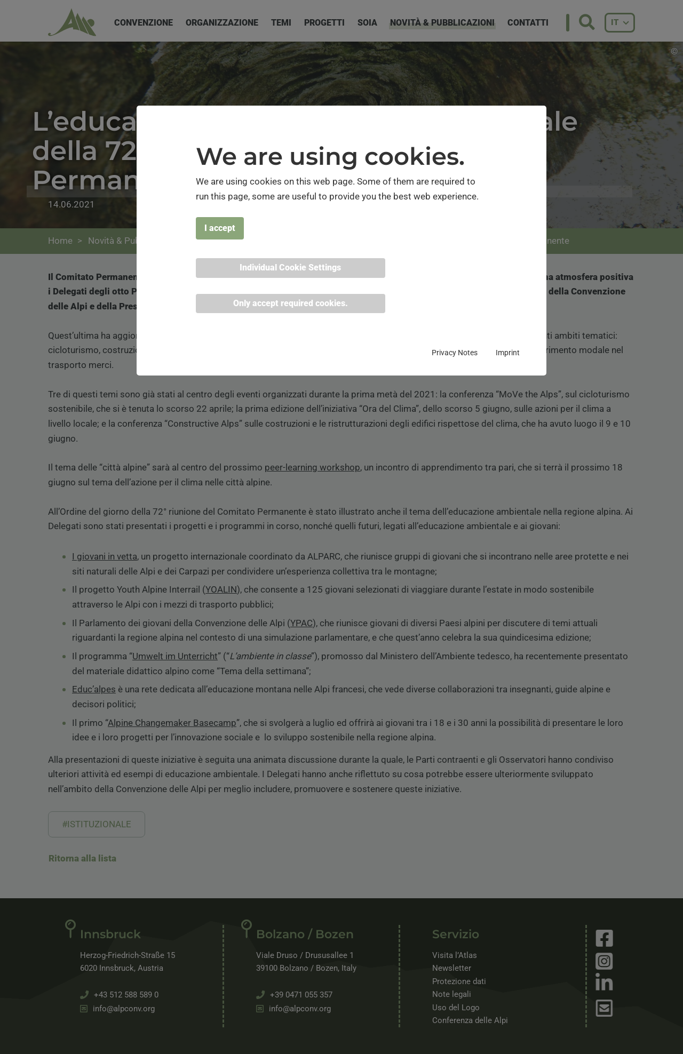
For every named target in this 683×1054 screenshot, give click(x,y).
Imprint (508, 352)
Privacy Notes (455, 352)
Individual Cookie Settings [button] (290, 267)
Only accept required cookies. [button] (290, 303)
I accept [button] (219, 228)
